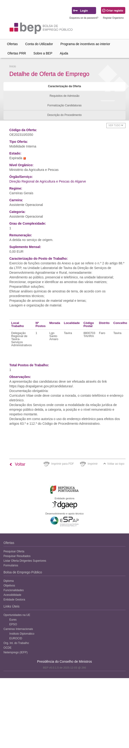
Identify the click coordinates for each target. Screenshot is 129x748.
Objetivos (9, 585)
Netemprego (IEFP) (15, 652)
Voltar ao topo (113, 463)
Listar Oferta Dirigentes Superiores (24, 560)
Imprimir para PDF (62, 463)
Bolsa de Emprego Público (22, 572)
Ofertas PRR (16, 53)
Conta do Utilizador (39, 44)
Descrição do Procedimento (64, 115)
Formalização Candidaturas (64, 105)
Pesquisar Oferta (13, 551)
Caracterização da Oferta (64, 86)
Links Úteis (11, 606)
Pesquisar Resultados (17, 556)
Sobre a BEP (42, 53)
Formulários (10, 565)
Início (12, 66)
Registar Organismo (113, 18)
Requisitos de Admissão (64, 95)
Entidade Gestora (14, 599)
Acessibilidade (12, 595)
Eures (13, 619)
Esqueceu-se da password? (84, 18)
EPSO (13, 624)
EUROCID (15, 638)
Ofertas (12, 44)
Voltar (17, 464)
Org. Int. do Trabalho (16, 643)
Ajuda (64, 53)
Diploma (8, 581)
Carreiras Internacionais (18, 629)
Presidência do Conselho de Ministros (64, 661)
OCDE (7, 647)
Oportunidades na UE (16, 615)
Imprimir (93, 463)
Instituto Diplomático (21, 633)
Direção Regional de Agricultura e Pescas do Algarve (47, 181)
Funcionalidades (13, 590)
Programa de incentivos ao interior (85, 44)
